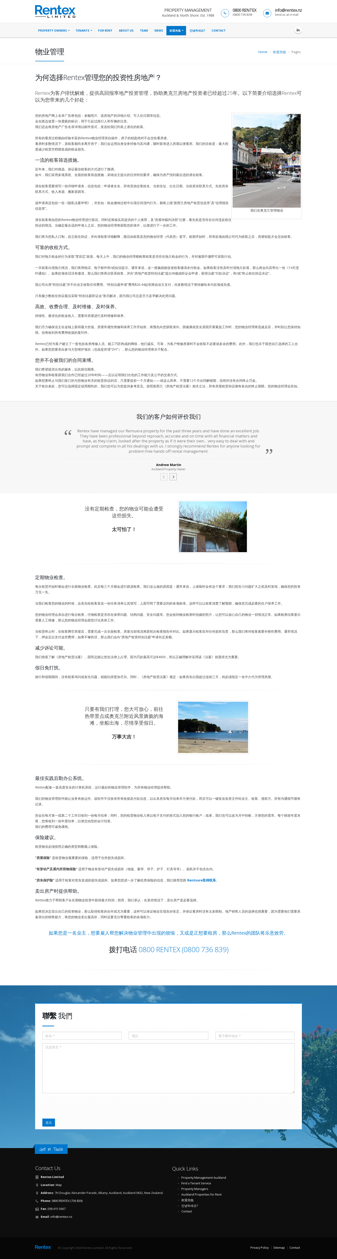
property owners (52, 31)
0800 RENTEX (244, 10)
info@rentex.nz (288, 10)
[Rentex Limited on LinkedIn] (298, 29)
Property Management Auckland (203, 1178)
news (158, 31)
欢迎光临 (175, 31)
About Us (126, 31)
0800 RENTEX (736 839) (67, 1201)
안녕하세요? (197, 31)
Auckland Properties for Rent (201, 1195)
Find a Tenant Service (196, 1183)
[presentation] (78, 1106)
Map (59, 1185)
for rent (105, 31)
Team (144, 31)
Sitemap (279, 1248)
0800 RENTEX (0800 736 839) (183, 949)
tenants (82, 31)
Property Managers (194, 1189)
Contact (219, 31)
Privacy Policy (259, 1248)
